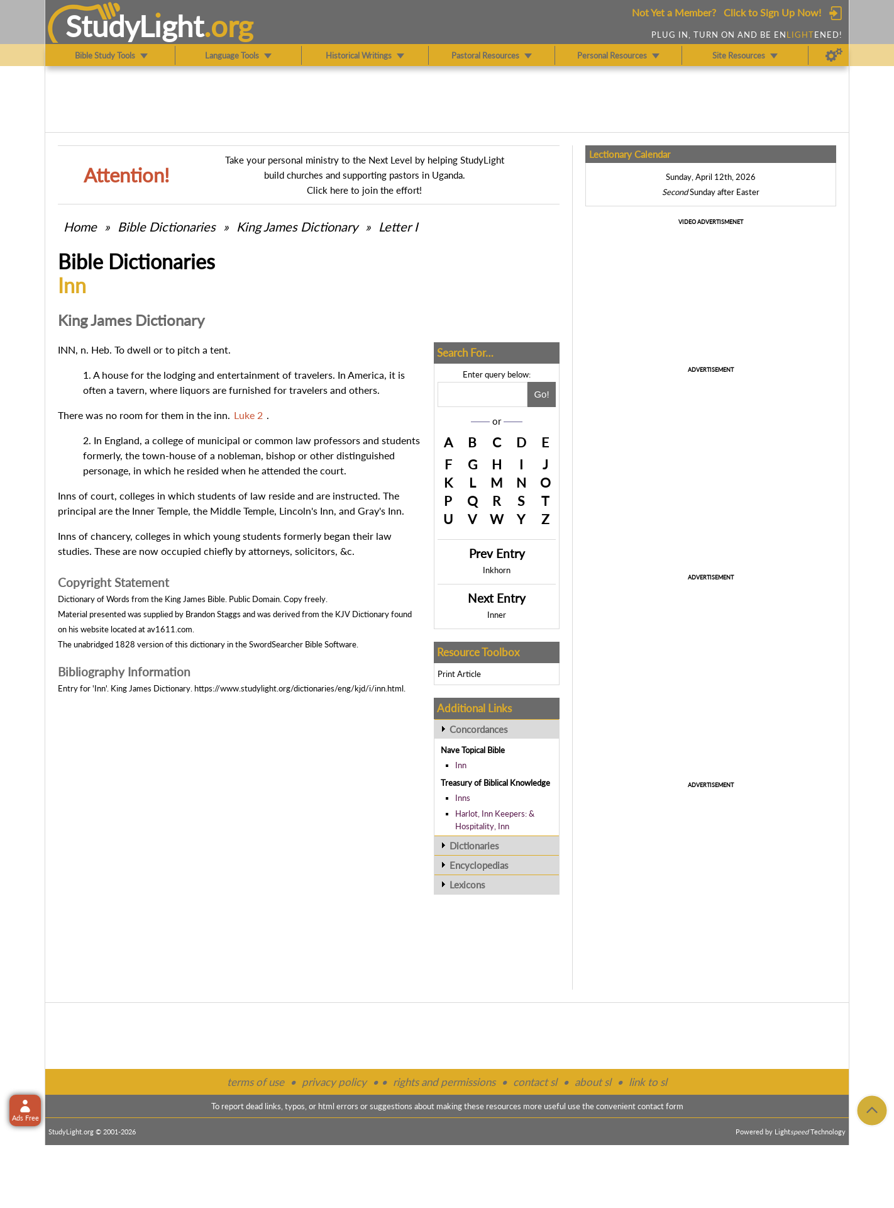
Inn (460, 765)
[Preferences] (833, 55)
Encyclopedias (479, 865)
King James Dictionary (297, 226)
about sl (593, 1081)
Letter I (398, 226)
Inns (462, 798)
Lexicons (467, 884)
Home (80, 226)
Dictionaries (474, 845)
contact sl (535, 1081)
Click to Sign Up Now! (772, 12)
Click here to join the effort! (364, 190)
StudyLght (134, 25)
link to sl (648, 1081)
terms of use (255, 1081)
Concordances (479, 729)
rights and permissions (444, 1081)
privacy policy (334, 1081)
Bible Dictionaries (167, 226)
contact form (660, 1106)
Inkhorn (496, 570)
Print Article (459, 674)
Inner (496, 615)
